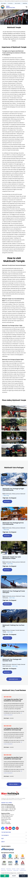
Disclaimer (22, 868)
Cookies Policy (15, 870)
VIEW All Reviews (14, 784)
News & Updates (17, 3)
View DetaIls (7, 501)
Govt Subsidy (10, 3)
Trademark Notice (23, 870)
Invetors (18, 868)
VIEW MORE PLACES (14, 679)
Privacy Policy (9, 870)
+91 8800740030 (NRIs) (9, 807)
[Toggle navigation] (26, 7)
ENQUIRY (14, 875)
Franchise (13, 868)
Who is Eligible (3, 3)
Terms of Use (3, 870)
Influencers (3, 868)
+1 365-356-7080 (12, 809)
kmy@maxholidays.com (9, 810)
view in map (6, 495)
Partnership (8, 868)
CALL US (23, 875)
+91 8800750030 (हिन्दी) (9, 806)
